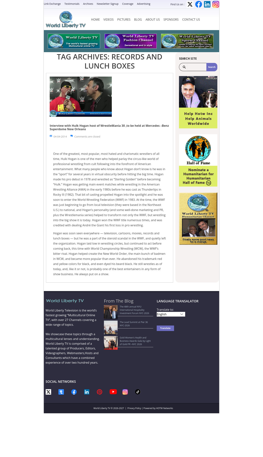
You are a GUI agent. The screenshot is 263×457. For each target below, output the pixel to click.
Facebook (198, 4)
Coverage (127, 3)
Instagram (215, 4)
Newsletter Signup (108, 3)
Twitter (190, 4)
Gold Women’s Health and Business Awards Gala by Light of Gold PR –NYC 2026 (128, 322)
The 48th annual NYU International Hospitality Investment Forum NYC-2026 (129, 308)
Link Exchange (52, 3)
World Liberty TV (102, 408)
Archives (88, 3)
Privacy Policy (134, 408)
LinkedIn (207, 4)
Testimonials (71, 3)
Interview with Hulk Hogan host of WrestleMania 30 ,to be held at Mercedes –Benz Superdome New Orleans (109, 127)
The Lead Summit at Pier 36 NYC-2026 (125, 315)
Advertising (143, 3)
